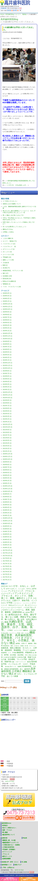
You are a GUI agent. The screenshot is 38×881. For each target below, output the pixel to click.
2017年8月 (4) (7, 561)
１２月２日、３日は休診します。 (17, 185)
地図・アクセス (7, 830)
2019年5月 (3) (7, 505)
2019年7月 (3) (7, 499)
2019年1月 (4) (7, 515)
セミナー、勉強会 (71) (10, 241)
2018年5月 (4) (7, 537)
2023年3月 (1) (7, 384)
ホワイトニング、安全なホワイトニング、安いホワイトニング (19, 605)
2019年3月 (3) (7, 510)
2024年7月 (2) (7, 346)
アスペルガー (4, 591)
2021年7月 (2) (7, 435)
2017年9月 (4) (7, 558)
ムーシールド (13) (8, 254)
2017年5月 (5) (7, 569)
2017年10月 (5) (7, 555)
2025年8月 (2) (7, 314)
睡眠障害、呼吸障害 (24, 653)
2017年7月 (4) (7, 563)
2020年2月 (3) (7, 480)
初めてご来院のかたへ (9, 828)
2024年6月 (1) (7, 349)
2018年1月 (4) (7, 547)
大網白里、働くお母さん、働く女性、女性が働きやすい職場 (19, 619)
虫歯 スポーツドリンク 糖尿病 (21, 662)
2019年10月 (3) (7, 491)
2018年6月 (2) (7, 534)
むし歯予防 (32, 588)
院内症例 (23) (7, 278)
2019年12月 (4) (7, 486)
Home (2, 14)
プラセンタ (5, 854)
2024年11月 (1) (7, 336)
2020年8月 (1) (7, 464)
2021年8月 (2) (7, 432)
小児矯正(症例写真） (8, 847)
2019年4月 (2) (7, 507)
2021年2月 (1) (7, 448)
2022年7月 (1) (7, 405)
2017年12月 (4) (7, 550)
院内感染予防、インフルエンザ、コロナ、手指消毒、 (19, 664)
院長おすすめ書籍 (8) (9, 281)
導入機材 (5, 832)
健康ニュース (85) (8, 260)
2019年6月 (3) (7, 502)
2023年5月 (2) (7, 379)
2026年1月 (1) (7, 301)
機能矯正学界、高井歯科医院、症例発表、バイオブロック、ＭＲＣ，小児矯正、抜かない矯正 (18, 638)
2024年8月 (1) (7, 344)
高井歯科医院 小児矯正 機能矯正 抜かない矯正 (18, 671)
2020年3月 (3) (7, 478)
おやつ (8, 588)
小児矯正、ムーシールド (15, 630)
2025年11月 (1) (7, 306)
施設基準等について (8, 834)
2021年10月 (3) (7, 427)
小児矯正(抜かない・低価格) (11, 845)
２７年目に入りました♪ (10, 201)
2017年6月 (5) (7, 566)
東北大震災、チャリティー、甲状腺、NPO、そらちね (16, 633)
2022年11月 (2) (7, 395)
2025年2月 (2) (7, 328)
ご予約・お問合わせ (8, 867)
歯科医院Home (6, 823)
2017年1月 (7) (7, 579)
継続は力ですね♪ (8, 229)
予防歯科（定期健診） (9, 849)
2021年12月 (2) (7, 424)
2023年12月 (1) (7, 362)
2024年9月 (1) (7, 341)
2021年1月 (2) (7, 451)
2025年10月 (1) (7, 309)
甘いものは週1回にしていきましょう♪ (14, 226)
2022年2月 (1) (7, 419)
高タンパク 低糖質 (15, 666)
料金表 (25, 838)
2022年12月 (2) (7, 392)
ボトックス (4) (7, 252)
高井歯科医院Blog (9, 19)
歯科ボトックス (7, 856)
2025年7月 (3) (7, 317)
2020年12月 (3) (7, 454)
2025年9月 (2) (7, 312)
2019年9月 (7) (7, 494)
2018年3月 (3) (7, 542)
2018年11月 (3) (7, 521)
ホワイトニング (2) (8, 249)
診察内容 (4, 838)
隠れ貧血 (7, 666)
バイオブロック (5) (9, 246)
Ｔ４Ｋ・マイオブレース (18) (12, 286)
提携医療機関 (6, 858)
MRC (6, 586)
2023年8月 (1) (7, 371)
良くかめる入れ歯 (7, 657)
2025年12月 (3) (7, 304)
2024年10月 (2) (7, 338)
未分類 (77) (6, 268)
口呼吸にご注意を (8, 232)
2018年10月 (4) (7, 523)
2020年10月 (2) (7, 459)
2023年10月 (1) (7, 368)
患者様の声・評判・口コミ (10, 862)
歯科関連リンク (7, 865)
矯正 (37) (5, 273)
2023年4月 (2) (7, 381)
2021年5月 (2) (7, 440)
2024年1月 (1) (7, 360)
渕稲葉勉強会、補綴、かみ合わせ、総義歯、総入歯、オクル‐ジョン (19, 645)
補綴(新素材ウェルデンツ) (10, 842)
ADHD (3, 586)
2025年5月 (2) (7, 322)
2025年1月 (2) (7, 330)
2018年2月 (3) (7, 545)
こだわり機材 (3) (8, 238)
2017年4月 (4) (7, 571)
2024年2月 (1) (7, 357)
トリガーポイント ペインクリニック (22, 603)
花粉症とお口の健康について (12, 204)
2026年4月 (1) (7, 293)
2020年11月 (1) (7, 456)
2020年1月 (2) (7, 483)
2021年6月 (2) (7, 438)
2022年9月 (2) (7, 400)
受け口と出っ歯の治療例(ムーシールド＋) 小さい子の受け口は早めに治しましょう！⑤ (19, 211)
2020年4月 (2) (7, 475)
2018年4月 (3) (7, 539)
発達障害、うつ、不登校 (8, 652)
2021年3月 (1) (7, 446)
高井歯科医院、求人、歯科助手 (19, 669)
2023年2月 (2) (7, 387)
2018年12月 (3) (7, 518)
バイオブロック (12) (9, 244)
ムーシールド (7, 607)
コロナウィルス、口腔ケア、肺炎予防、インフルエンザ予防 (19, 600)
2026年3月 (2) (7, 296)
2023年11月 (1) (7, 365)
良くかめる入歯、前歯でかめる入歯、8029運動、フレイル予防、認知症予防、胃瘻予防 (18, 659)
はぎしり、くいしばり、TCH (20, 588)
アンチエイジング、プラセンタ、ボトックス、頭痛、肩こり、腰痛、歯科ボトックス (18, 595)
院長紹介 (5, 825)
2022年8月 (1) (7, 403)
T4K (10, 586)
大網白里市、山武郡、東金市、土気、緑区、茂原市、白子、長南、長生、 (18, 625)
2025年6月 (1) (7, 320)
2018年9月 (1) (7, 526)
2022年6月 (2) (7, 408)
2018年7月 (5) (7, 531)
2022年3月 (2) (7, 416)
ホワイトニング (7, 852)
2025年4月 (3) (7, 325)
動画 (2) (5, 265)
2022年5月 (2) (7, 411)
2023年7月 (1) (7, 373)
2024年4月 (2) (7, 354)
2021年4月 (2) (7, 443)
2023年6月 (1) (7, 376)
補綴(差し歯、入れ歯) (9, 840)
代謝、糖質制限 (26, 612)
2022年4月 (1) (7, 413)
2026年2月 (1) (7, 298)
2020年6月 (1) (7, 470)
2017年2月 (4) (7, 577)
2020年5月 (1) (7, 472)
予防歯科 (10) (7, 257)
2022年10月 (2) (7, 397)
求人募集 (24, 862)
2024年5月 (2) (7, 352)
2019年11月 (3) (7, 488)
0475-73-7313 (9, 781)
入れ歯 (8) (6, 262)
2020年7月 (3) (7, 467)
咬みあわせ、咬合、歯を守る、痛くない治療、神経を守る (18, 615)
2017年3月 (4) (7, 574)
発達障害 (32, 650)
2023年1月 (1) (7, 389)
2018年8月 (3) (7, 529)
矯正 (33, 652)
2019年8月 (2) (7, 496)
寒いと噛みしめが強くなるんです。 (14, 215)
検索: (2, 681)
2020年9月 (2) (7, 462)
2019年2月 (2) (7, 513)
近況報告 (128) (7, 276)
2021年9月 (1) (7, 429)
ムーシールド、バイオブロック (23, 607)
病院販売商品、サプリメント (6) (13, 270)
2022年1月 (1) (7, 421)
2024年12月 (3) (7, 333)
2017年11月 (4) (7, 553)
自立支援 (34, 655)
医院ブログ (17, 865)
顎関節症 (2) (6, 284)
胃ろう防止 (28, 655)
